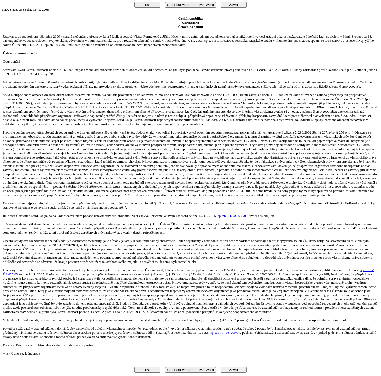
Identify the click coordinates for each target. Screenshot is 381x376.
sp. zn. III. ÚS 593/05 (233, 216)
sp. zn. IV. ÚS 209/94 (225, 333)
